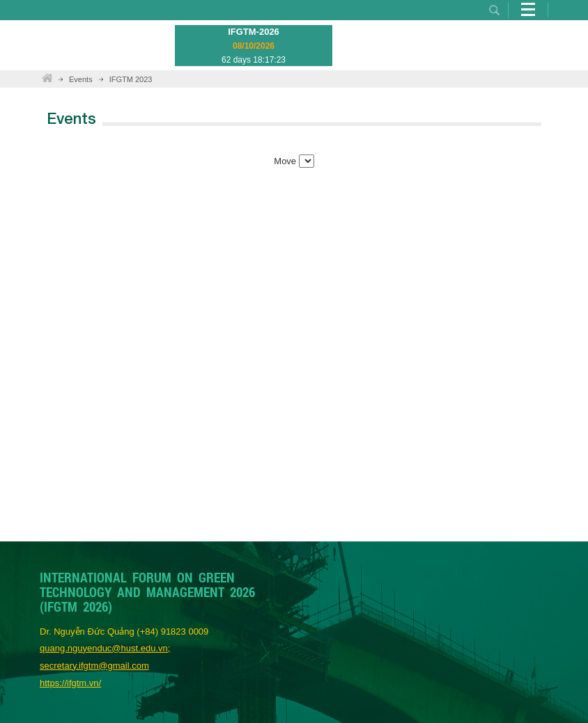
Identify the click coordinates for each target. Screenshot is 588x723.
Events (81, 79)
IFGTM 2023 (131, 79)
